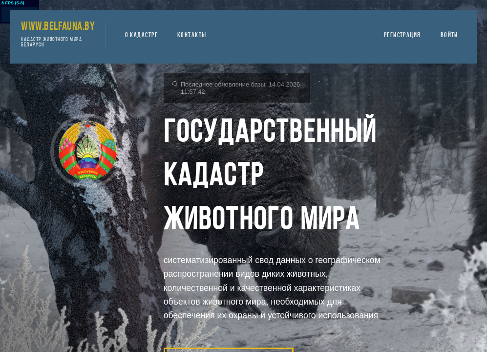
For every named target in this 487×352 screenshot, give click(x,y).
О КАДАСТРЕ (141, 35)
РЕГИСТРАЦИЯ (402, 35)
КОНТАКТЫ (192, 35)
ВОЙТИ (449, 35)
